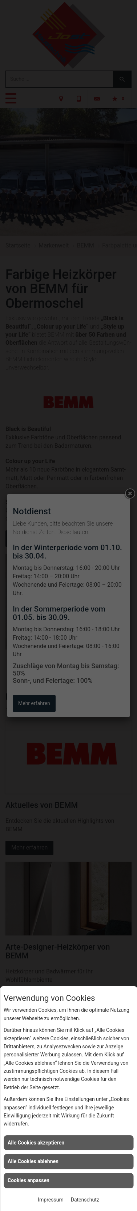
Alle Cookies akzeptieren (36, 1143)
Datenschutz (85, 1200)
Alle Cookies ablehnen (33, 1161)
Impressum (50, 1200)
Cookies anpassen (28, 1180)
